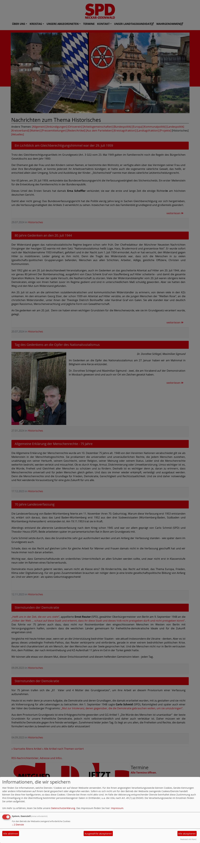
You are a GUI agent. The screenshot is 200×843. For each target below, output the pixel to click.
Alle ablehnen (10, 833)
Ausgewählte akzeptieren (98, 833)
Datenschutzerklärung (63, 808)
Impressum (117, 808)
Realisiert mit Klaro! (188, 839)
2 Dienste (18, 824)
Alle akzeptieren (187, 833)
